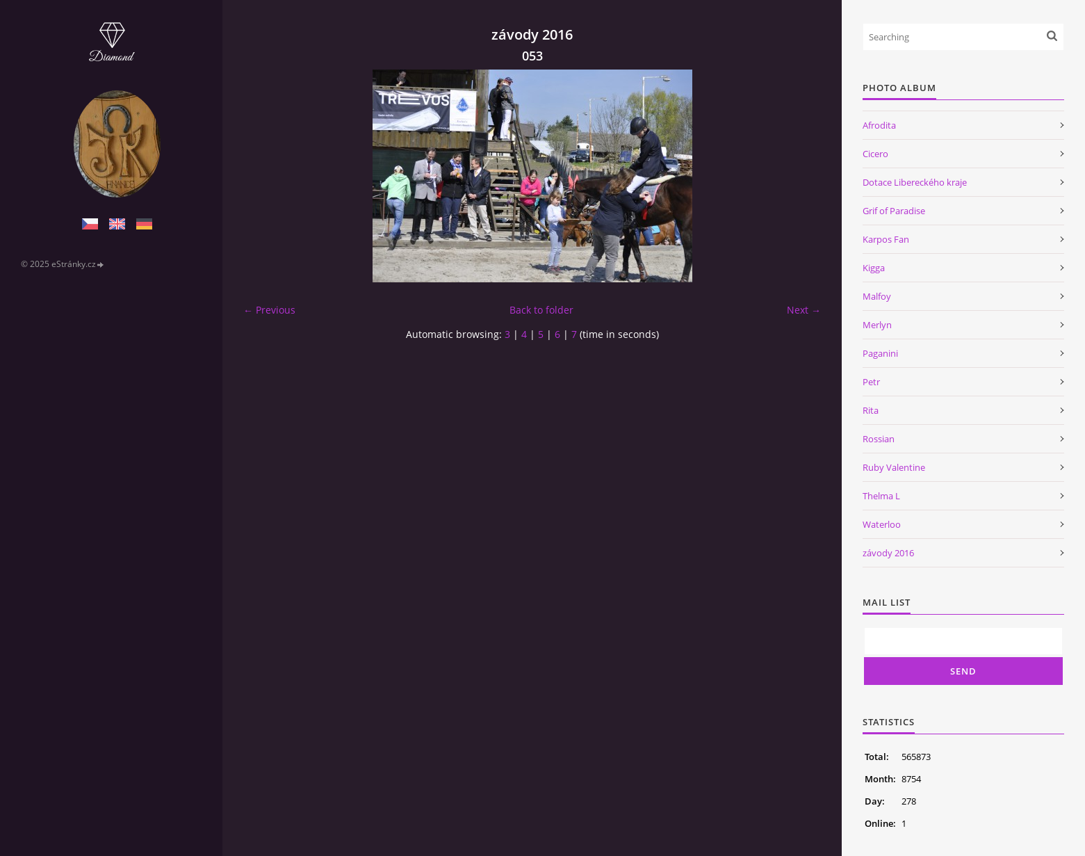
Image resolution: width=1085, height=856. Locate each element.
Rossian (879, 439)
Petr (871, 381)
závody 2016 (888, 553)
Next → (804, 309)
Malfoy (877, 296)
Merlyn (877, 324)
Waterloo (882, 524)
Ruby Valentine (894, 467)
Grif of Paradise (894, 210)
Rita (871, 410)
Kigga (874, 267)
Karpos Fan (886, 239)
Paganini (880, 353)
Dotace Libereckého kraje (915, 182)
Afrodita (879, 125)
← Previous (269, 309)
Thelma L (881, 496)
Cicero (875, 153)
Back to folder (541, 309)
